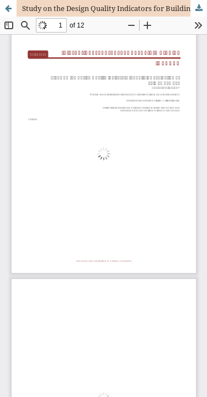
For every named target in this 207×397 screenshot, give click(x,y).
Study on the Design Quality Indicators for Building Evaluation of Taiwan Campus (114, 8)
